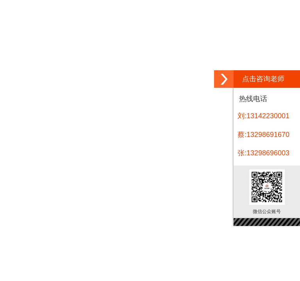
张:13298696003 (263, 153)
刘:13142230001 (263, 116)
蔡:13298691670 (263, 135)
